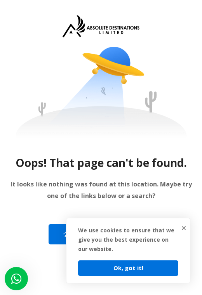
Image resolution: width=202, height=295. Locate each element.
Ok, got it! (128, 268)
